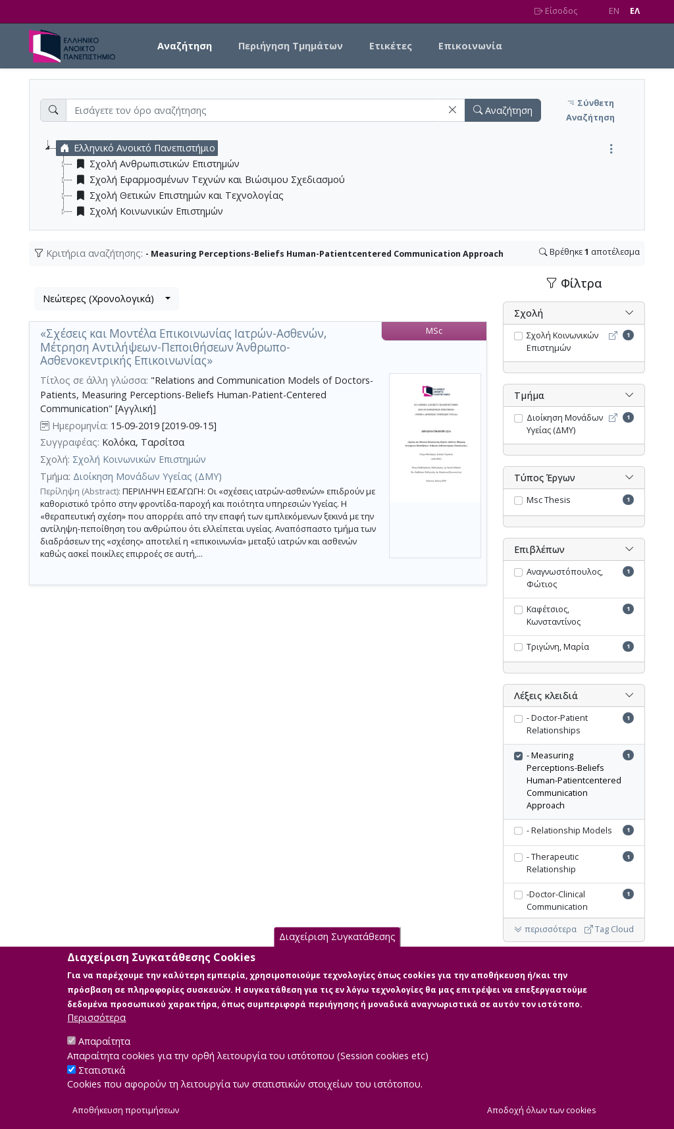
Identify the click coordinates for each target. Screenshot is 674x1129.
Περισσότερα (96, 1030)
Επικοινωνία (470, 45)
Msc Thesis (549, 500)
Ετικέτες (390, 45)
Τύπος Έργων (544, 477)
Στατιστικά (101, 1082)
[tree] (342, 179)
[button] (452, 110)
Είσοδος (555, 10)
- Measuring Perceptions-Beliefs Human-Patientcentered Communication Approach (574, 780)
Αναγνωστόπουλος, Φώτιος (565, 578)
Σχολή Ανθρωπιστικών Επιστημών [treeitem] (156, 164)
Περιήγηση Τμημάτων (290, 45)
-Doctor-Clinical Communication (557, 900)
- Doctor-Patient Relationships (557, 724)
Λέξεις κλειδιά (546, 695)
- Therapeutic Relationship (553, 863)
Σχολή (528, 313)
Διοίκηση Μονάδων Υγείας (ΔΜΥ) (147, 476)
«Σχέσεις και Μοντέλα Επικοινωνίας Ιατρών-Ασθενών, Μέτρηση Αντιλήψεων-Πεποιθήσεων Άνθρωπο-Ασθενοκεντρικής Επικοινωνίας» (183, 347)
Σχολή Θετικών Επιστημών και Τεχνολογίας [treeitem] (178, 195)
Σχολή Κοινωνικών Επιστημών (139, 459)
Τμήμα (529, 395)
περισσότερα (545, 929)
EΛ (635, 10)
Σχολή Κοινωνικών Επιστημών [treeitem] (147, 211)
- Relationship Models (569, 830)
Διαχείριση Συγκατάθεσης (337, 949)
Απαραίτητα (104, 1054)
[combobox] (106, 299)
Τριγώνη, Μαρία (558, 646)
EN (614, 10)
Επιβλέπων (539, 549)
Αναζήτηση (184, 45)
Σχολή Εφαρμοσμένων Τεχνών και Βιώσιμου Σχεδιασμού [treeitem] (208, 180)
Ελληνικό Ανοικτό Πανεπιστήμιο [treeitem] (136, 148)
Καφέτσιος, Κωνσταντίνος (554, 615)
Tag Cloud (609, 929)
